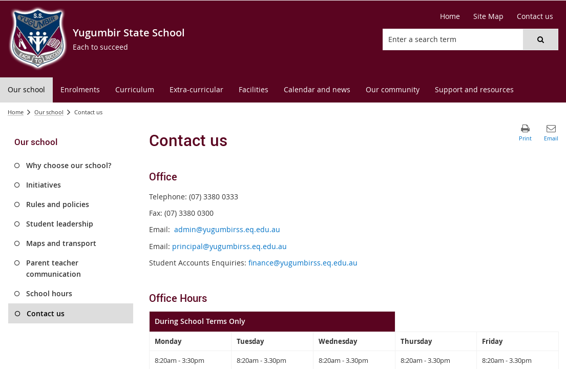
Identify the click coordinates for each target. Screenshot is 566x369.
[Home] (450, 16)
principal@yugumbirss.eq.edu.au (229, 246)
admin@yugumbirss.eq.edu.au (227, 229)
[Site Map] (488, 16)
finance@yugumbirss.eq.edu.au (303, 263)
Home (16, 112)
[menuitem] (26, 89)
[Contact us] (535, 16)
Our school (49, 112)
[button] (540, 39)
